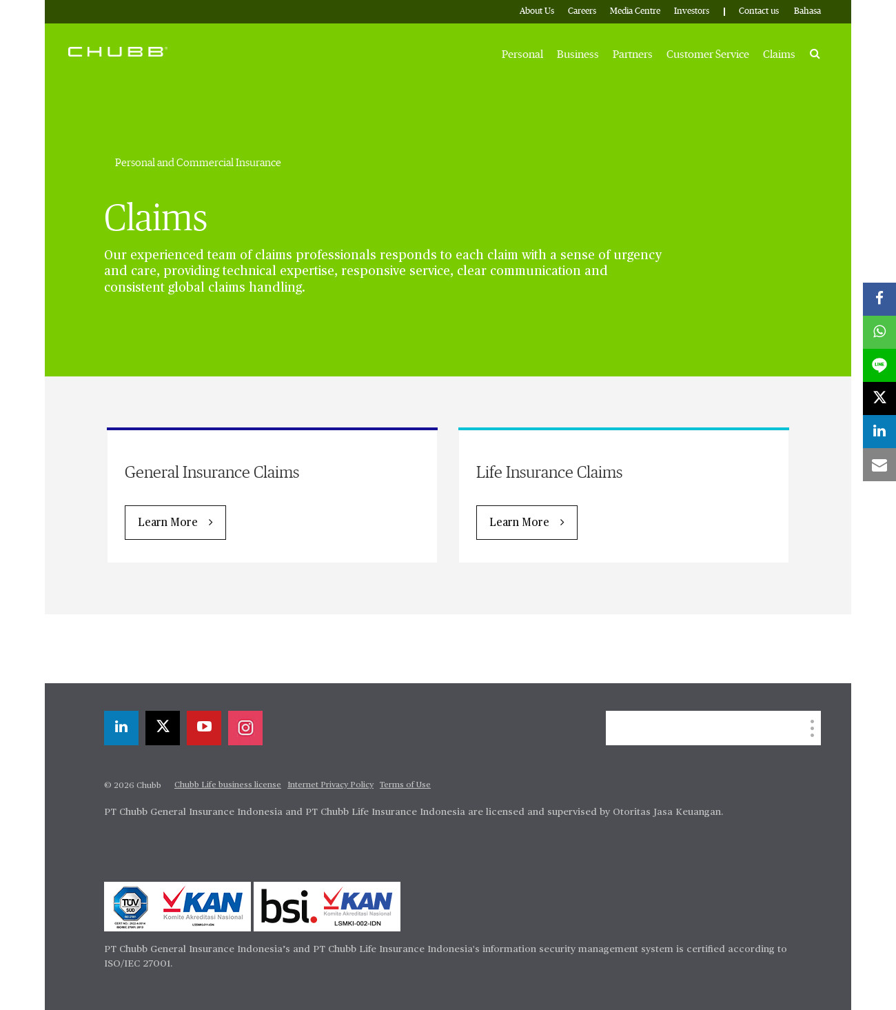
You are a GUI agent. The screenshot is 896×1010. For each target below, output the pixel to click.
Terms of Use (405, 785)
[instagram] (245, 728)
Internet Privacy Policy (330, 785)
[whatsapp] (879, 332)
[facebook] (879, 299)
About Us (537, 11)
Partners (633, 54)
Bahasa (807, 11)
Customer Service (707, 54)
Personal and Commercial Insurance (198, 162)
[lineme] (879, 365)
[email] (879, 464)
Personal (522, 54)
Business (578, 54)
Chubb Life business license (227, 785)
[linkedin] (121, 728)
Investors (691, 11)
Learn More (168, 523)
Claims (779, 54)
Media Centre (635, 11)
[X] (162, 728)
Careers (582, 11)
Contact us (759, 11)
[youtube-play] (204, 728)
